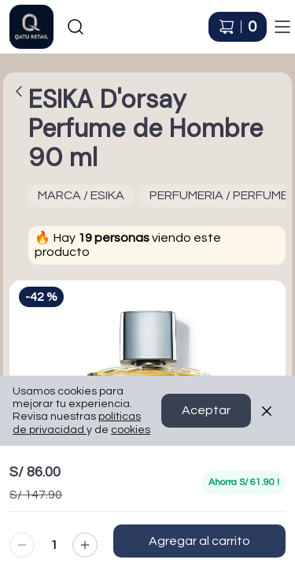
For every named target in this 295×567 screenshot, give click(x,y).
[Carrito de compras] (237, 27)
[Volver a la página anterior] (18, 91)
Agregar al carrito (199, 541)
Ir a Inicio (24, 19)
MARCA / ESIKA (81, 195)
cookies (130, 450)
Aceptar (206, 431)
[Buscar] (75, 27)
